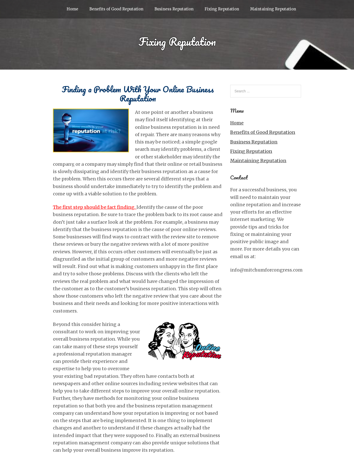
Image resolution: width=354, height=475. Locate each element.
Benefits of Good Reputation (116, 9)
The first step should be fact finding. (94, 207)
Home (72, 9)
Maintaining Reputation (273, 9)
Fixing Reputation (222, 9)
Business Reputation (173, 9)
